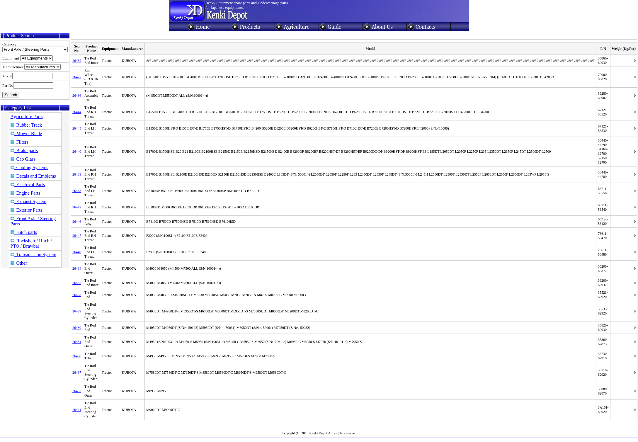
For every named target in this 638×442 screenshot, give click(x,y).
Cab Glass (23, 159)
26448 (76, 252)
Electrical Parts (28, 184)
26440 (76, 151)
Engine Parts (25, 193)
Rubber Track (26, 125)
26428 (76, 295)
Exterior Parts (26, 210)
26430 (76, 328)
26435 (76, 283)
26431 (76, 342)
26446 (76, 222)
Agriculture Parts (27, 116)
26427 (76, 77)
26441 (76, 410)
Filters (19, 142)
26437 (76, 372)
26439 (76, 174)
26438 (76, 356)
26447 (76, 236)
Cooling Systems (29, 167)
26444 (76, 112)
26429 (76, 311)
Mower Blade (26, 133)
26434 (76, 268)
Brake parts (24, 150)
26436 (76, 95)
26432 (76, 61)
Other (19, 263)
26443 (76, 191)
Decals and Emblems (33, 176)
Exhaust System (29, 201)
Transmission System (33, 254)
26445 (76, 128)
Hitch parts (24, 232)
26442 (76, 207)
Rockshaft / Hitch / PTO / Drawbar (31, 243)
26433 (76, 391)
